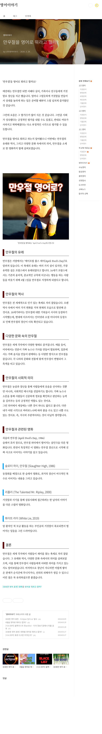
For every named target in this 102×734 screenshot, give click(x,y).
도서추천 (82, 184)
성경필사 (82, 180)
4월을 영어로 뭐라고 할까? (15, 659)
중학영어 (82, 176)
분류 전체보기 (85, 81)
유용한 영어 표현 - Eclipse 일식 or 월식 (21, 656)
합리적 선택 (83, 193)
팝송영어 (82, 171)
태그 (15, 16)
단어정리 (83, 106)
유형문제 (83, 96)
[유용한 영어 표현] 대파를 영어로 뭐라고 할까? (22, 586)
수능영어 (82, 167)
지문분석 (83, 89)
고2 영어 (82, 111)
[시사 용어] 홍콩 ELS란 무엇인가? (18, 672)
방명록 (28, 16)
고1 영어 (82, 129)
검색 (91, 5)
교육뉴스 (82, 189)
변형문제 (83, 92)
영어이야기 (9, 5)
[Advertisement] (36, 610)
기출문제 (83, 103)
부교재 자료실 (85, 148)
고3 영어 (82, 85)
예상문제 (83, 99)
